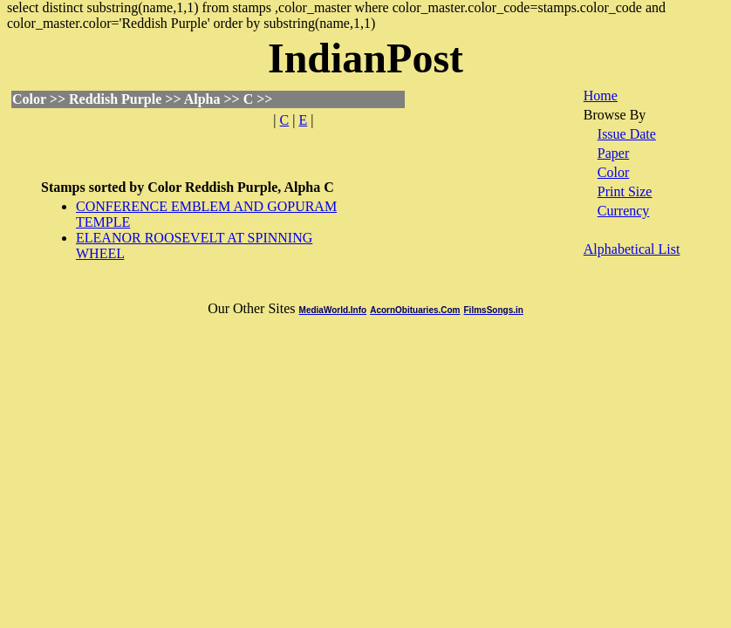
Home (601, 95)
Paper (613, 153)
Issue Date (627, 133)
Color (613, 172)
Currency (624, 210)
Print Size (625, 191)
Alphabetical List (632, 249)
